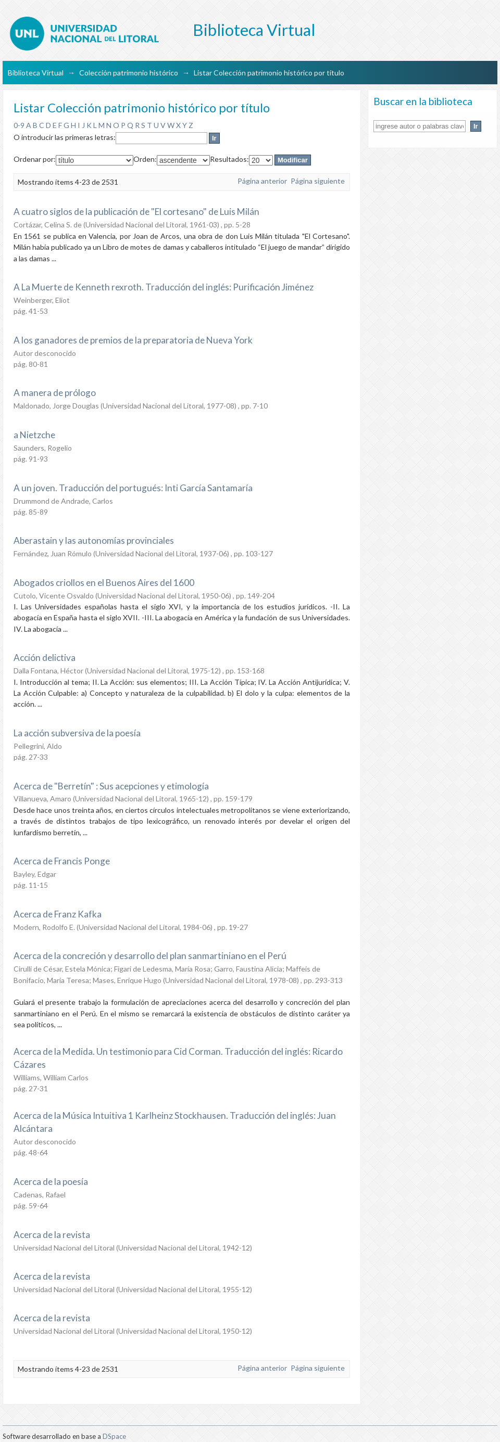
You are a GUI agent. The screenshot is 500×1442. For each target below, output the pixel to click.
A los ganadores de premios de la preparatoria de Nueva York (133, 340)
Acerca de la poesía (51, 1181)
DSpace (114, 1436)
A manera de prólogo (55, 392)
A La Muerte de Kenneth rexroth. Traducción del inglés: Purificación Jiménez (164, 287)
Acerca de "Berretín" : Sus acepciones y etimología (111, 786)
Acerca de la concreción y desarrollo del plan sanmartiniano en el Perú (150, 955)
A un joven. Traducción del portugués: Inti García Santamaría (133, 487)
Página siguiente (318, 180)
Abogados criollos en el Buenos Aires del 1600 (104, 582)
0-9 (19, 125)
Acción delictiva (45, 657)
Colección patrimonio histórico (128, 72)
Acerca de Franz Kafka (58, 914)
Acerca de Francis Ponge (62, 861)
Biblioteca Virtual (36, 72)
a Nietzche (34, 434)
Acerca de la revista (52, 1234)
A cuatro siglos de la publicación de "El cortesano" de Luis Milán (136, 211)
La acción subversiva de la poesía (77, 733)
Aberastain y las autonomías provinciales (94, 540)
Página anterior (262, 180)
